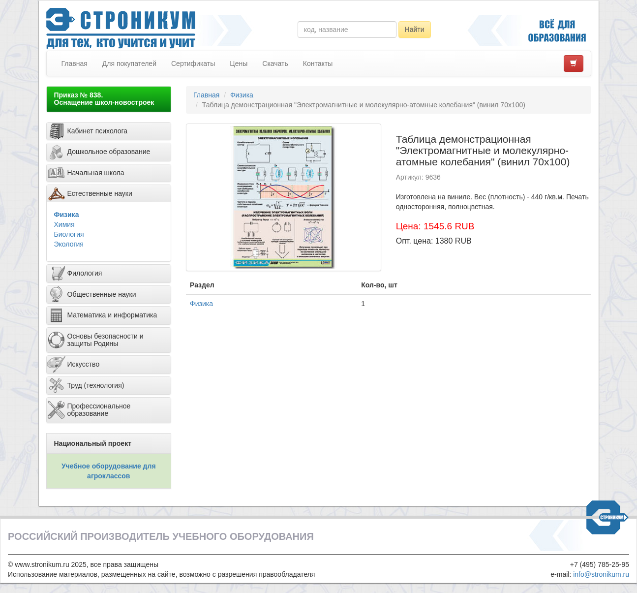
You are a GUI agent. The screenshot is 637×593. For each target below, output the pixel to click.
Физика (66, 214)
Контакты (318, 63)
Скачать (275, 63)
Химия (64, 224)
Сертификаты (193, 63)
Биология (69, 234)
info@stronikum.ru (601, 574)
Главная (74, 63)
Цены (238, 63)
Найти (415, 29)
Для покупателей (129, 63)
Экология (69, 244)
